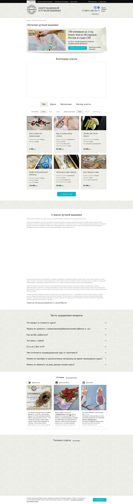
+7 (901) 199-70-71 (91, 10)
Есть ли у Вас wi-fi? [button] (36, 346)
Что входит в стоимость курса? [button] (41, 322)
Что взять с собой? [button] (35, 340)
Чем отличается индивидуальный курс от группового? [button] (52, 352)
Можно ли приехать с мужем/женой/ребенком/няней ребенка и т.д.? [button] (59, 328)
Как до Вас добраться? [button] (37, 334)
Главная (29, 20)
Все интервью (76, 440)
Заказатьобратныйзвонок (103, 9)
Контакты (95, 14)
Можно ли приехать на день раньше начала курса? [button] (51, 364)
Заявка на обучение (77, 48)
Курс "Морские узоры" (91, 172)
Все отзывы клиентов (71, 377)
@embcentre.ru (60, 414)
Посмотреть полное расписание (95, 48)
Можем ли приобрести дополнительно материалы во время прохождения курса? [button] (64, 358)
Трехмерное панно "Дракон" (66, 172)
